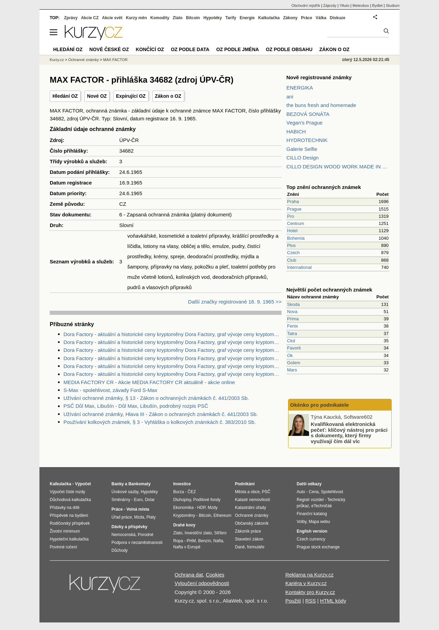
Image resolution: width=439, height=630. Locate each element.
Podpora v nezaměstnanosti (137, 542)
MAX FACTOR (115, 60)
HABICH (296, 131)
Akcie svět (112, 17)
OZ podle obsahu (289, 49)
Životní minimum (65, 531)
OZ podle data (190, 49)
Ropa (178, 540)
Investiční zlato (198, 533)
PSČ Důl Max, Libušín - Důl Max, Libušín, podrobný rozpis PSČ (135, 406)
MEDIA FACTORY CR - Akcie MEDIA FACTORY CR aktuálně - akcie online (149, 382)
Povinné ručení (63, 547)
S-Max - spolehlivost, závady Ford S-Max (110, 390)
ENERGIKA (299, 88)
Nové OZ (97, 96)
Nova (292, 311)
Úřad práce (121, 517)
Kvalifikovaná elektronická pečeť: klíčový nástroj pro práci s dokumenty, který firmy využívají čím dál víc (349, 432)
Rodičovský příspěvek (70, 523)
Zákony (290, 17)
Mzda (139, 517)
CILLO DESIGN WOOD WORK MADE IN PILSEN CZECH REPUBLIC (337, 166)
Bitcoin (193, 17)
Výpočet (83, 484)
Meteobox (361, 5)
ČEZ (192, 491)
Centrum (295, 223)
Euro (138, 499)
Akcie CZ (89, 17)
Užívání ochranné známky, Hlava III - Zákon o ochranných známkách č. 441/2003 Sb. (160, 414)
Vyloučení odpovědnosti (202, 583)
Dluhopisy (182, 499)
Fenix (292, 326)
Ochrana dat (189, 575)
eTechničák (321, 505)
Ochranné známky (83, 60)
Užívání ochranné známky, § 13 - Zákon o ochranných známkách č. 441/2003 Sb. (156, 398)
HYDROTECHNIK (307, 140)
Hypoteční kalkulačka (69, 539)
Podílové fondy (206, 499)
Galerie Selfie (301, 149)
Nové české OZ (109, 49)
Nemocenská (123, 534)
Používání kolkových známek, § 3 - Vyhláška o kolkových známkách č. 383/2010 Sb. (159, 422)
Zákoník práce (248, 531)
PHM (191, 540)
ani (289, 96)
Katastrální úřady (250, 507)
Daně (240, 547)
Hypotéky (212, 17)
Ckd (291, 340)
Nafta (218, 540)
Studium (393, 5)
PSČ (266, 491)
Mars (292, 369)
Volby (301, 521)
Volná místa (137, 509)
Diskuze (337, 17)
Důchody (119, 550)
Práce (306, 17)
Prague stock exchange (318, 547)
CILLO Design (302, 158)
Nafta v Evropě (186, 547)
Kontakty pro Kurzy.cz (310, 592)
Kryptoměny (184, 515)
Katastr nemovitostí (252, 499)
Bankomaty (139, 484)
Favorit (294, 347)
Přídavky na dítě (65, 507)
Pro (290, 216)
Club (291, 260)
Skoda (293, 304)
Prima (293, 318)
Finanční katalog (312, 513)
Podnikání (244, 484)
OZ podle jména (237, 49)
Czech (293, 252)
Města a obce (247, 491)
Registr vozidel (310, 499)
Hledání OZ (65, 96)
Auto (301, 491)
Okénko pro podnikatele (319, 405)
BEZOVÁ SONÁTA (308, 114)
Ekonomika (183, 507)
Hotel (292, 230)
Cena (314, 491)
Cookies (215, 575)
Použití (293, 601)
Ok (290, 355)
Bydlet (377, 5)
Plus (291, 245)
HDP (201, 507)
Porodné (145, 534)
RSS (310, 601)
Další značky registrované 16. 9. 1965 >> (235, 302)
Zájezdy (329, 5)
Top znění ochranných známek (323, 187)
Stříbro (220, 533)
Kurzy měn (136, 17)
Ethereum (222, 515)
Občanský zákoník (252, 523)
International (299, 267)
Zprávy (71, 17)
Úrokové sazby (124, 491)
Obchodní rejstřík (306, 5)
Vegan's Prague (304, 123)
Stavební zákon (249, 539)
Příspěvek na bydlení (69, 515)
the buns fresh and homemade (321, 105)
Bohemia (296, 238)
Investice (182, 484)
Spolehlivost (332, 491)
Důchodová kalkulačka (70, 499)
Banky (117, 484)
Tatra (292, 333)
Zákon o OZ (168, 96)
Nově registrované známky (319, 77)
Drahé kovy (184, 525)
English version (312, 531)
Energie (247, 17)
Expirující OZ (130, 96)
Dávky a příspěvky (129, 526)
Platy (151, 517)
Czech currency (311, 539)
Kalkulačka (269, 17)
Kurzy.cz (57, 60)
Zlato (178, 17)
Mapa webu (319, 521)
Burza (178, 491)
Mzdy (213, 507)
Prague (294, 209)
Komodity (159, 17)
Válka (321, 17)
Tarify (230, 17)
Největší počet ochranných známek (329, 290)
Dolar (150, 499)
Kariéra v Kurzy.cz (306, 583)
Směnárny (120, 499)
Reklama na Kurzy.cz (309, 575)
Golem (293, 362)
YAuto (344, 5)
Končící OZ (150, 49)
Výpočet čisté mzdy (67, 491)
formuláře (255, 547)
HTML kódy (333, 601)
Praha (293, 201)
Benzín (204, 540)
